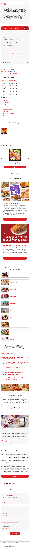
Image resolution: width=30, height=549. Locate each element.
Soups (4, 115)
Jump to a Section (15, 62)
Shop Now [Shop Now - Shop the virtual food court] (18, 219)
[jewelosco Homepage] (4, 4)
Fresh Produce (15, 296)
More (25, 28)
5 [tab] (16, 173)
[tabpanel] (15, 158)
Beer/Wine (15, 303)
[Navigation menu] (2, 4)
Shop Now (19, 167)
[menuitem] (5, 28)
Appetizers (5, 100)
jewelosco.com (20, 476)
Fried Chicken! (6, 107)
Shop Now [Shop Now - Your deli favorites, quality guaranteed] (18, 258)
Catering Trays (6, 102)
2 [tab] (12, 173)
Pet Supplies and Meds (16, 275)
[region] (15, 545)
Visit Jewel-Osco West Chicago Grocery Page (15, 480)
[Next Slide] (28, 158)
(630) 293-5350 (5, 71)
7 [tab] (18, 173)
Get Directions (6, 50)
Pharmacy (15, 339)
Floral (15, 317)
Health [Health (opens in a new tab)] (7, 1)
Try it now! (7, 441)
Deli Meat (5, 104)
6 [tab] (17, 173)
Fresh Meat (15, 289)
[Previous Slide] (2, 158)
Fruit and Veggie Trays (8, 109)
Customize (21, 545)
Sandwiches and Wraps (8, 113)
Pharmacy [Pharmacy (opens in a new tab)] (12, 1)
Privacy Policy (7, 546)
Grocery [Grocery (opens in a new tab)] (3, 1)
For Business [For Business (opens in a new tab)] (17, 1)
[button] (25, 4)
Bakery (15, 325)
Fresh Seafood (15, 282)
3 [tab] (13, 173)
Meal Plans (5, 111)
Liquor (15, 310)
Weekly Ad (4, 502)
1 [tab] (11, 173)
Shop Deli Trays (15, 53)
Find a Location (16, 533)
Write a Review (13, 73)
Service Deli (15, 332)
